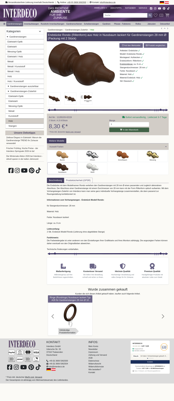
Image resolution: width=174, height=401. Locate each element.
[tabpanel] (108, 217)
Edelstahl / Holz (15, 56)
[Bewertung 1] (147, 358)
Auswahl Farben (108, 147)
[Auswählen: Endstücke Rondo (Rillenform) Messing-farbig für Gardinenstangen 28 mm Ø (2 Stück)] (153, 156)
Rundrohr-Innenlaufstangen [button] (52, 24)
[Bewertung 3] (150, 358)
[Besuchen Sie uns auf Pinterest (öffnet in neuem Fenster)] (164, 8)
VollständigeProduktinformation (67, 331)
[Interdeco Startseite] (20, 13)
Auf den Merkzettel (131, 45)
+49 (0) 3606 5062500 (76, 2)
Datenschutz (93, 361)
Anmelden (100, 8)
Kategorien (24, 31)
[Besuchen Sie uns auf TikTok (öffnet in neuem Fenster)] (168, 8)
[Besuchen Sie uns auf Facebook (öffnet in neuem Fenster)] (151, 8)
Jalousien (151, 24)
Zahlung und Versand (97, 355)
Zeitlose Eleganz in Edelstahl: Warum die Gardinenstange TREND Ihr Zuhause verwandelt (23, 140)
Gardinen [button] (106, 24)
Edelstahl (12, 46)
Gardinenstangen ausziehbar (23, 86)
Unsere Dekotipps (24, 132)
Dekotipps (116, 8)
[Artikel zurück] (162, 28)
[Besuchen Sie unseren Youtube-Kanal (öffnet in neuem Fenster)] (159, 8)
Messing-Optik (14, 51)
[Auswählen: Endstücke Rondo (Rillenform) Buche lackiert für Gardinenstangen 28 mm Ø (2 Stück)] (62, 156)
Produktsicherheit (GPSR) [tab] (78, 180)
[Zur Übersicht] (164, 28)
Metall (10, 61)
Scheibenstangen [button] (91, 24)
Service (143, 8)
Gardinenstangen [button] (14, 24)
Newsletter (93, 349)
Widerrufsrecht (94, 364)
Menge (112, 120)
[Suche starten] (149, 15)
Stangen (12, 126)
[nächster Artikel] (168, 28)
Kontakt (91, 372)
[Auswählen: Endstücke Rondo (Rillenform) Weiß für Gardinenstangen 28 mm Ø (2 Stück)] (92, 168)
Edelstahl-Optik (15, 41)
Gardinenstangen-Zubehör (21, 91)
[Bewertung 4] (151, 358)
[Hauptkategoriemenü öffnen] (4, 23)
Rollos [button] (138, 24)
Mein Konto (93, 346)
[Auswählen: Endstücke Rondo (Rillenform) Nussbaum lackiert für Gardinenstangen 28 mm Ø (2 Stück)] (62, 168)
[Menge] (129, 124)
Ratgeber (130, 8)
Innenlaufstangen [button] (31, 24)
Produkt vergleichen (155, 45)
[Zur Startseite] (22, 344)
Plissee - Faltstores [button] (122, 24)
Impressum (93, 352)
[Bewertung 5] (152, 358)
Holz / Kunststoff (15, 81)
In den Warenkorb (129, 130)
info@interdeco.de (108, 2)
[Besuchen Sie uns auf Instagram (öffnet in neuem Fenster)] (155, 8)
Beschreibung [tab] (55, 180)
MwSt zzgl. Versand (73, 132)
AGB (90, 358)
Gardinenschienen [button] (74, 24)
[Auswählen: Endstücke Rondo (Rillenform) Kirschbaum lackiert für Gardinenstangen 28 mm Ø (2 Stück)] (123, 156)
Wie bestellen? (94, 369)
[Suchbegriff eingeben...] (125, 15)
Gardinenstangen (16, 37)
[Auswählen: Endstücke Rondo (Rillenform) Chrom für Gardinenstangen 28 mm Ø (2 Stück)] (92, 156)
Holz (9, 76)
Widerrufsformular (96, 367)
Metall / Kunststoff (16, 66)
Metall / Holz (13, 71)
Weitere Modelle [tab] (56, 141)
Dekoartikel (165, 24)
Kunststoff (13, 116)
